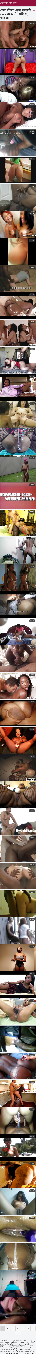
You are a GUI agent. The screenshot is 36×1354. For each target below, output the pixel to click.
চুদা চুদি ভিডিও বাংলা (20, 1350)
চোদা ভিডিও (4, 1350)
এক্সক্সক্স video (9, 1352)
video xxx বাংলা (24, 1352)
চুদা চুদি (33, 1350)
